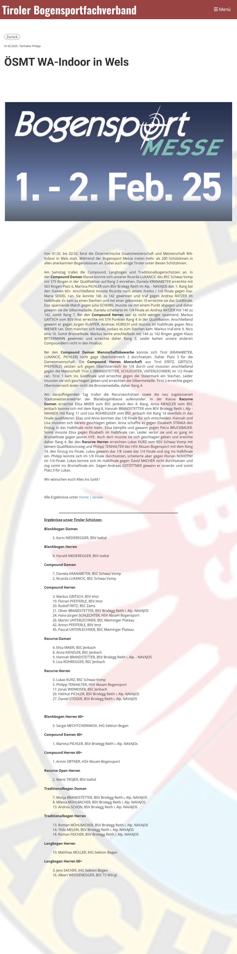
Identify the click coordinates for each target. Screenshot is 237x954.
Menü (222, 9)
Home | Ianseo (91, 497)
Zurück (12, 37)
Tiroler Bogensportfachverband (69, 9)
